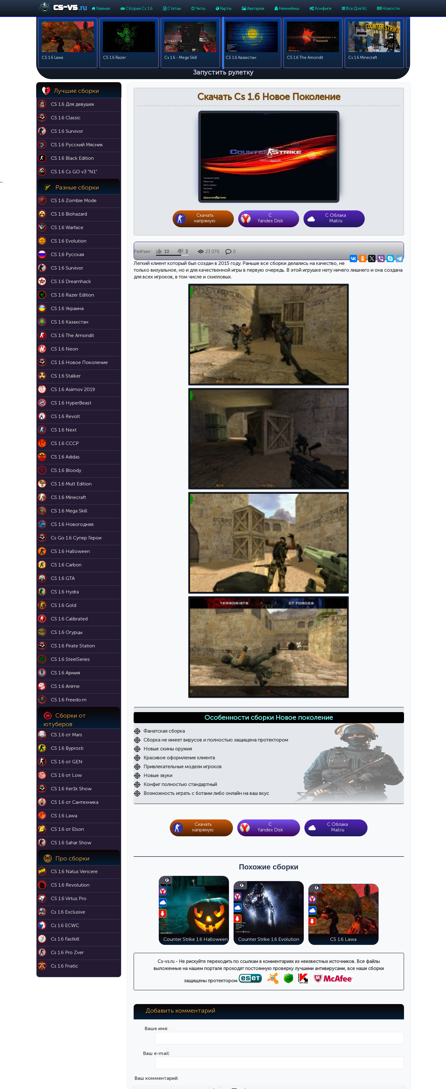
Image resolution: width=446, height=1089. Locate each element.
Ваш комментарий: (157, 706)
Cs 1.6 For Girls (312, 1057)
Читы (198, 8)
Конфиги (320, 8)
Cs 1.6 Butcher (311, 1049)
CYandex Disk (270, 219)
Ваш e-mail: (156, 681)
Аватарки (253, 8)
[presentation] (139, 719)
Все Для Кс (354, 8)
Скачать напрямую (205, 219)
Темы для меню (246, 1049)
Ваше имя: (156, 657)
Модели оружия (246, 1057)
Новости (388, 8)
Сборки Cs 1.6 (136, 8)
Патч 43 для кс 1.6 (248, 1023)
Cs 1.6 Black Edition (316, 1023)
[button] (138, 719)
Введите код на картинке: (156, 805)
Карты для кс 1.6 (246, 1014)
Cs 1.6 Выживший (314, 1040)
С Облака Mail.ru (335, 219)
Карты (223, 8)
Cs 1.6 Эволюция (314, 1031)
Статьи (172, 8)
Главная (101, 8)
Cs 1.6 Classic (311, 1014)
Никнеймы (287, 8)
